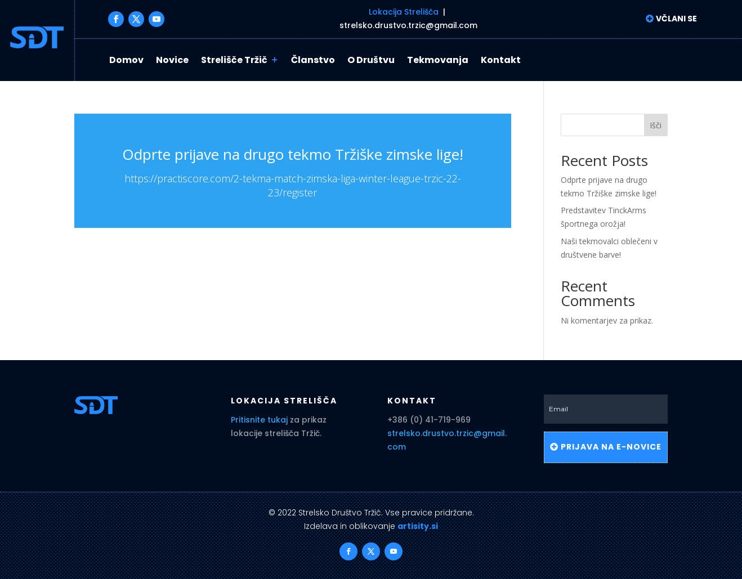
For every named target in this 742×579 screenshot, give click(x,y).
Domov (126, 60)
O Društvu (371, 60)
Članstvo (313, 60)
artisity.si (417, 526)
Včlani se (675, 18)
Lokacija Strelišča (404, 11)
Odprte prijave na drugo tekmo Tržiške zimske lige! (292, 154)
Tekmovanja (437, 60)
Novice (172, 60)
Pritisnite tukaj (259, 419)
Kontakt (501, 60)
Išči (655, 125)
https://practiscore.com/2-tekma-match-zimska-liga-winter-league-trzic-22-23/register (292, 185)
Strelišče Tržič (234, 60)
